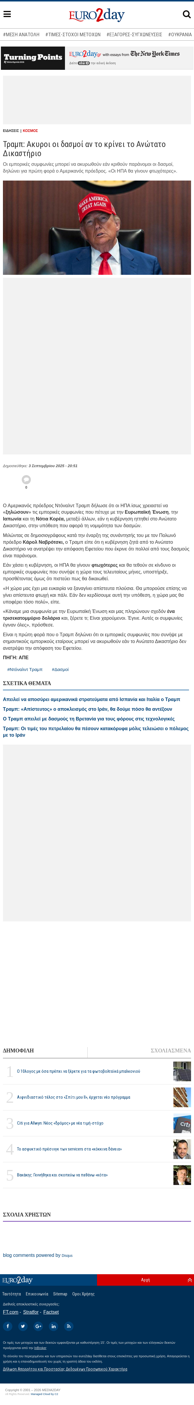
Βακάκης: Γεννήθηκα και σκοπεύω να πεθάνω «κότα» (62, 1175)
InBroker (40, 1348)
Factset (51, 1312)
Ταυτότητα (11, 1294)
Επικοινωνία (37, 1294)
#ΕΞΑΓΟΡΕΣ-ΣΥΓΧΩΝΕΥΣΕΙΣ (134, 34)
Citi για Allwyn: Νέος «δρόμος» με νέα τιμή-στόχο (60, 1123)
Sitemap (60, 1294)
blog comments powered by (38, 1255)
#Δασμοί (60, 669)
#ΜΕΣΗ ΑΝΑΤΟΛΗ (21, 34)
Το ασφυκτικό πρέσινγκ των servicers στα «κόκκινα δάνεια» (69, 1149)
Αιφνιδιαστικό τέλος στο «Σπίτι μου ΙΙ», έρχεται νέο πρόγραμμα (73, 1097)
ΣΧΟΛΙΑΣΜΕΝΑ (171, 1051)
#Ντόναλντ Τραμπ (25, 669)
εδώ (83, 63)
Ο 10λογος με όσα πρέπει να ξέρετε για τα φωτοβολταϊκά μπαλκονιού (78, 1071)
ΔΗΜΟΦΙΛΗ (18, 1051)
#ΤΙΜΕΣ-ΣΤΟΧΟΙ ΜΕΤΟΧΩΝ (73, 34)
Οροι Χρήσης (83, 1294)
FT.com (10, 1312)
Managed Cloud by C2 (44, 1394)
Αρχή (145, 1279)
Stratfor (31, 1312)
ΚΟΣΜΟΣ (30, 131)
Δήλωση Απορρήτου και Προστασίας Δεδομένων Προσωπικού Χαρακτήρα (65, 1369)
